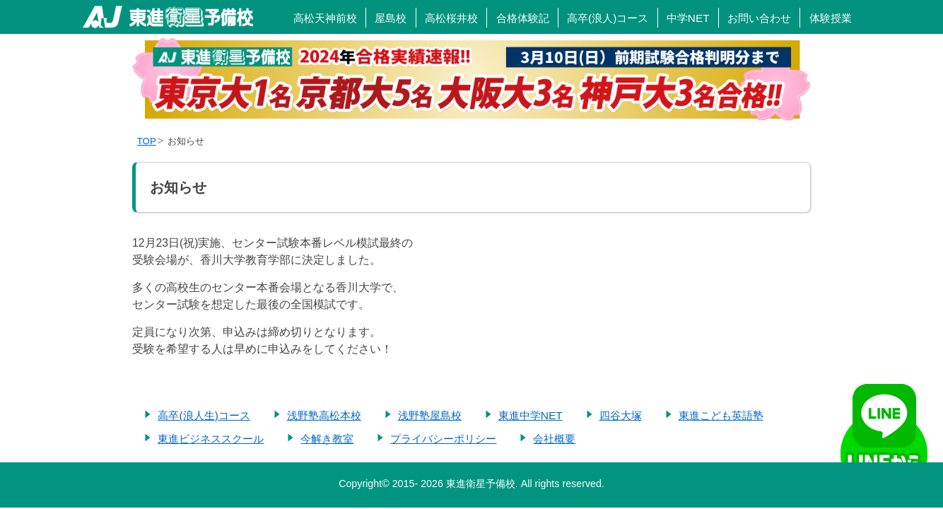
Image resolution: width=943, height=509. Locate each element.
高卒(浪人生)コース (204, 415)
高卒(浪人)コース (607, 18)
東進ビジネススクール (211, 439)
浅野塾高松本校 (324, 415)
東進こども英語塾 (721, 415)
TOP (146, 141)
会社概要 (554, 439)
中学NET (688, 18)
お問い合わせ (759, 18)
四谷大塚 (620, 415)
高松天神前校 (325, 18)
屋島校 (390, 18)
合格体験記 (522, 18)
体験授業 (830, 18)
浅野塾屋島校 (430, 415)
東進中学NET (530, 415)
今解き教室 (326, 439)
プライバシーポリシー (443, 439)
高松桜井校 (451, 18)
